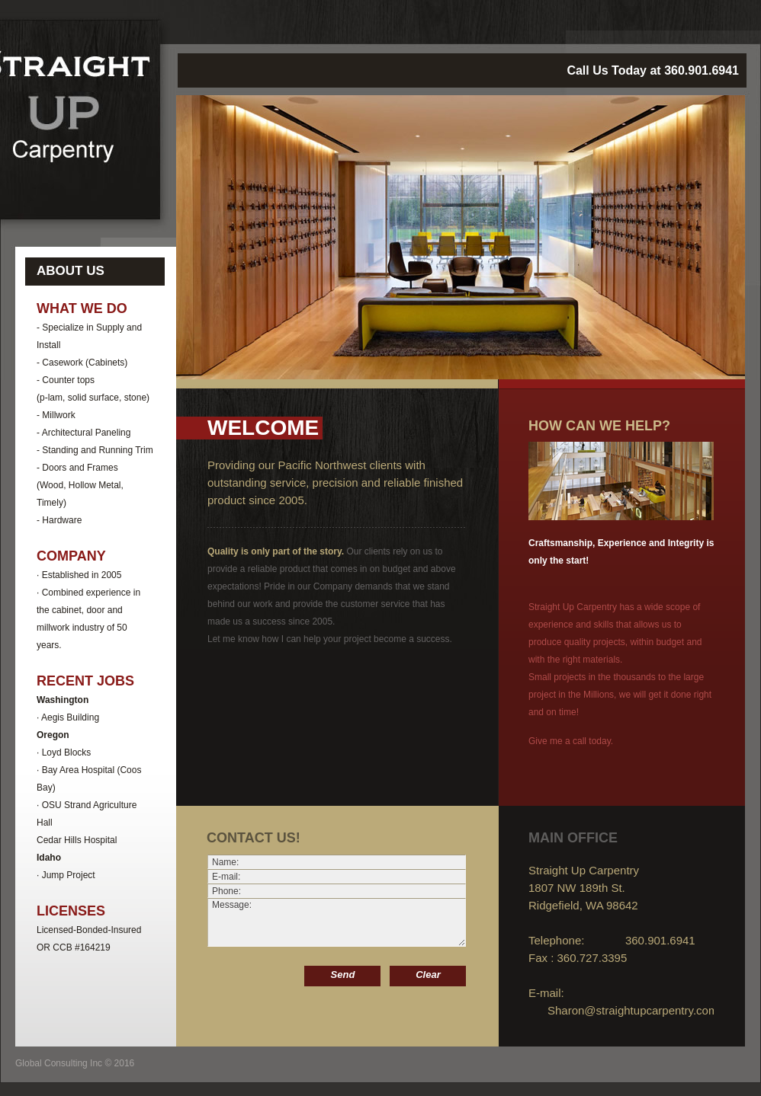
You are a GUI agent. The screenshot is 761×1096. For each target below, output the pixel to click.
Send (343, 974)
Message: (336, 922)
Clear (428, 974)
